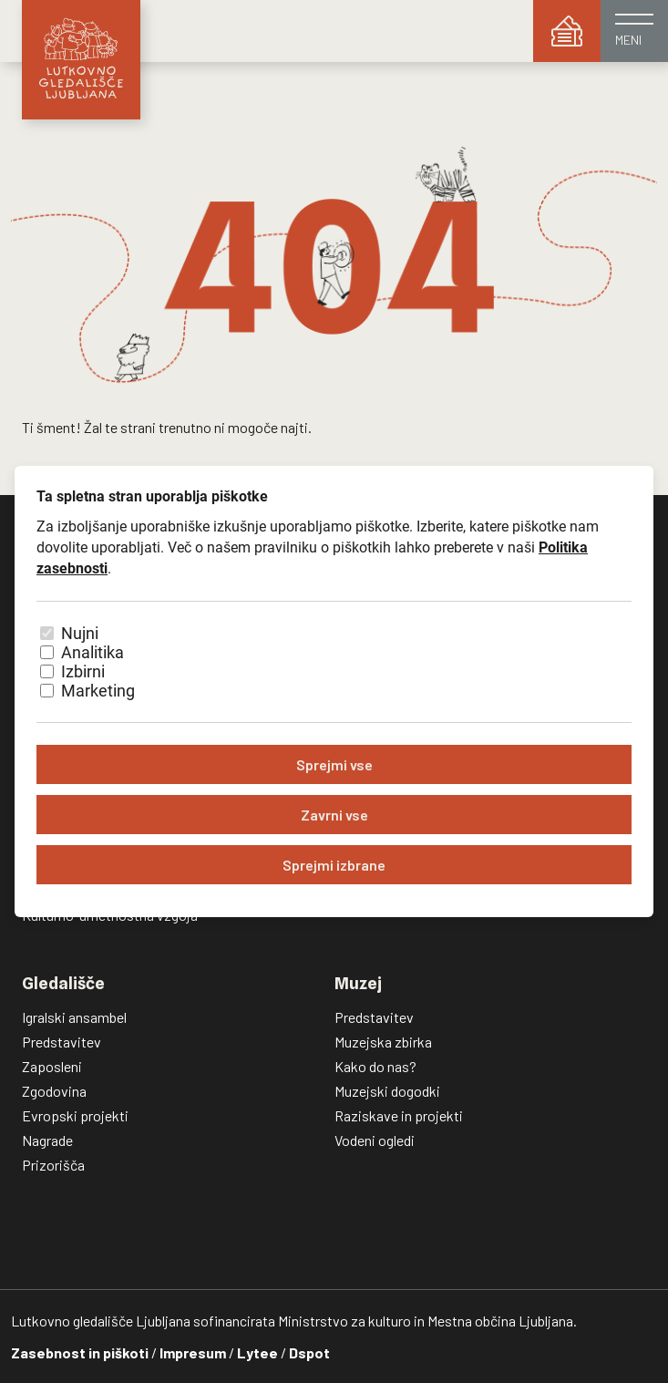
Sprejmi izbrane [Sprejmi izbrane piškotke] (334, 864)
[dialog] (334, 691)
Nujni (79, 633)
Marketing (98, 690)
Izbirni (83, 671)
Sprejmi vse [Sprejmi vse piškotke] (334, 764)
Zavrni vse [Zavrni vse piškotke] (334, 814)
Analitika (92, 652)
